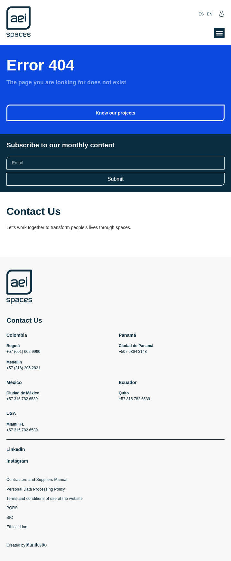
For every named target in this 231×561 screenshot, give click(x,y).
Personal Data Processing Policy (35, 489)
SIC (9, 517)
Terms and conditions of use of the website (44, 498)
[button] (219, 33)
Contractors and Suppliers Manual (36, 479)
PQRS (12, 508)
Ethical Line (16, 527)
